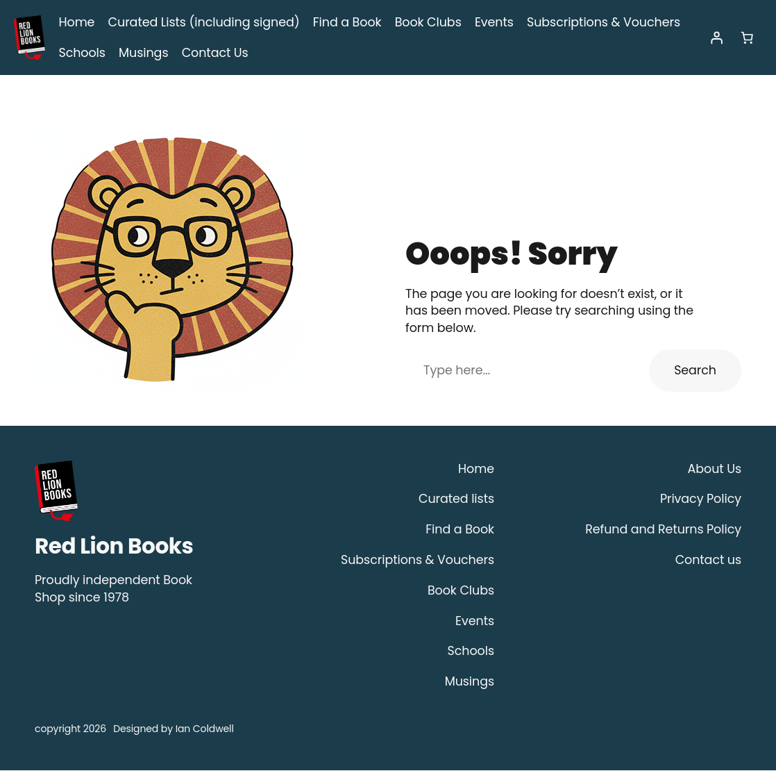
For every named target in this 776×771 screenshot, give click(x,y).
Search (697, 371)
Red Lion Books (114, 546)
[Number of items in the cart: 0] (747, 38)
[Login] (716, 38)
